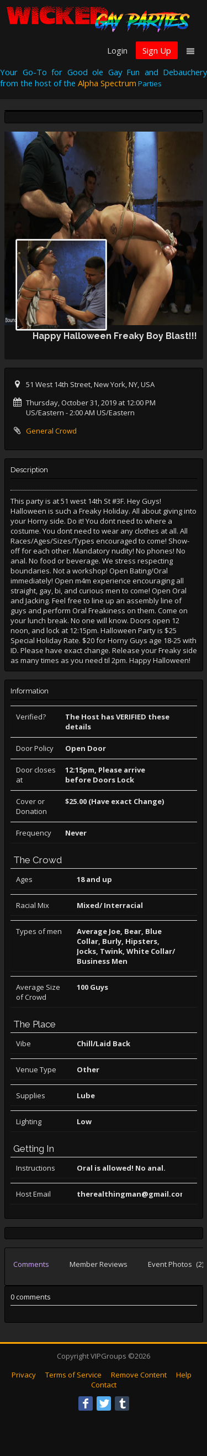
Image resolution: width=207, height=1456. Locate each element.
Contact (103, 1385)
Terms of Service (73, 1375)
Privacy (24, 1375)
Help (184, 1375)
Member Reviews (99, 1264)
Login (117, 50)
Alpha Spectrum (107, 82)
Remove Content (139, 1375)
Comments (31, 1264)
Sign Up (156, 50)
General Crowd (51, 431)
